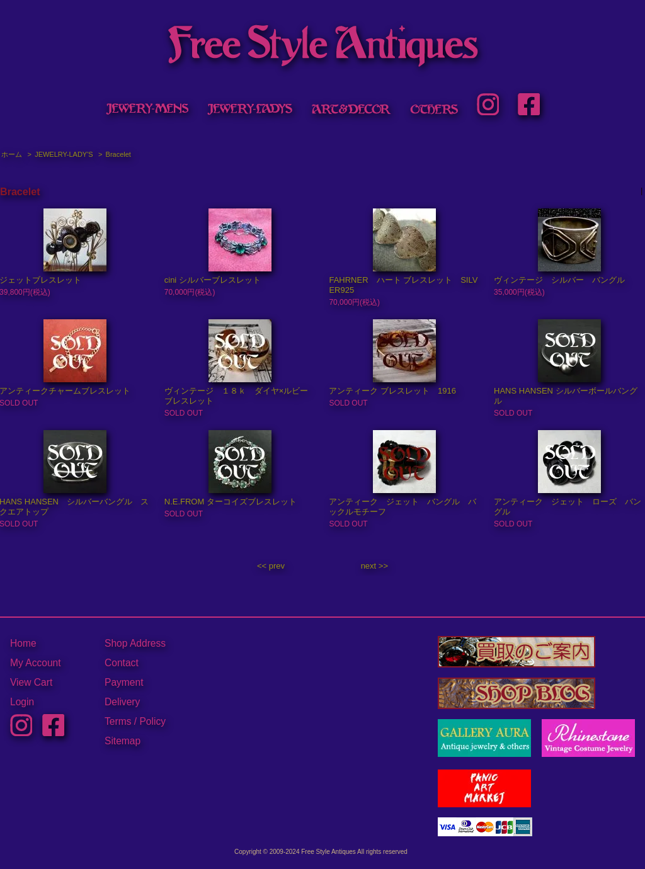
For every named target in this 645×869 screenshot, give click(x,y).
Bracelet (118, 154)
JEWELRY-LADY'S (64, 154)
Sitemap (122, 741)
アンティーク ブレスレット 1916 (392, 390)
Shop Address (135, 643)
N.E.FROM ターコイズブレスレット (230, 501)
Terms (118, 721)
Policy (152, 721)
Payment (124, 682)
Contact (122, 662)
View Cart (31, 682)
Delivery (122, 701)
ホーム (11, 154)
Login (22, 701)
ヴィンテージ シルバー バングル (559, 280)
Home (23, 643)
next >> (374, 566)
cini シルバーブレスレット (212, 280)
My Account (35, 662)
